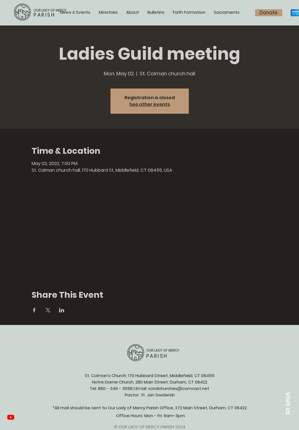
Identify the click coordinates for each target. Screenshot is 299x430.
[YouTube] (10, 417)
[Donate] (268, 12)
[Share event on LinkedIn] (61, 310)
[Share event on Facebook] (34, 310)
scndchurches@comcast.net (178, 388)
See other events (149, 104)
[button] (288, 403)
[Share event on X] (48, 310)
